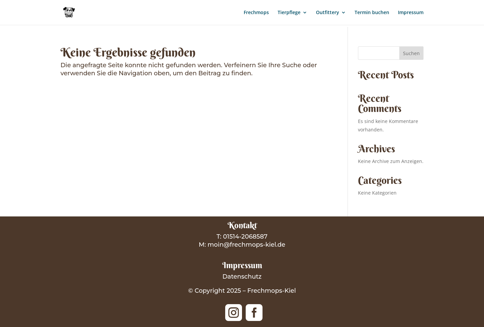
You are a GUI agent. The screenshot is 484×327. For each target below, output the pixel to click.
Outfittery (327, 12)
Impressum (411, 12)
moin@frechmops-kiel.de (246, 244)
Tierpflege (289, 12)
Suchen (411, 53)
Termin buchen (372, 12)
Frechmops (256, 12)
